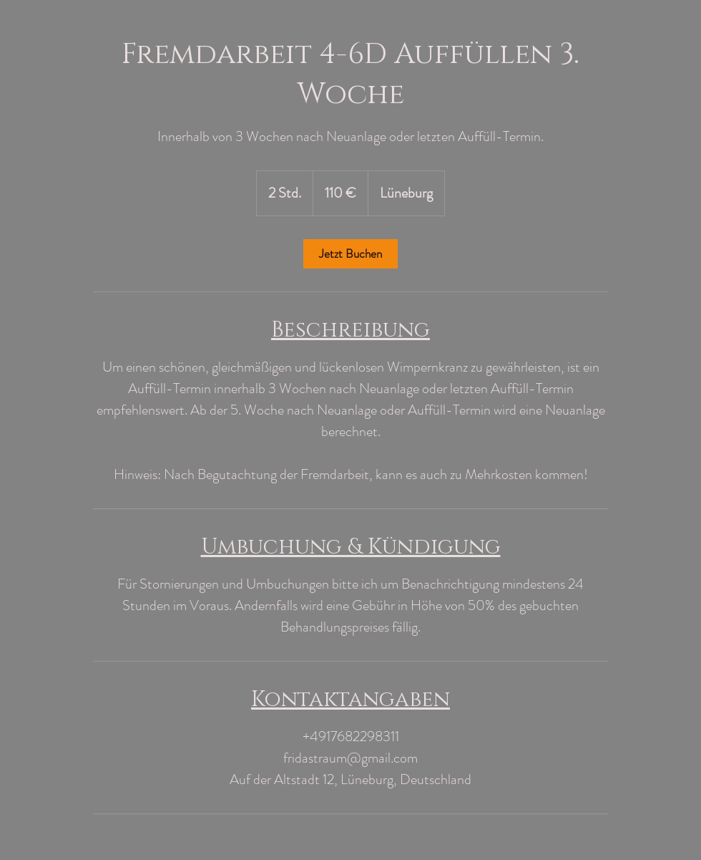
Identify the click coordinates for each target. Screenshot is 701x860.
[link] (350, 254)
